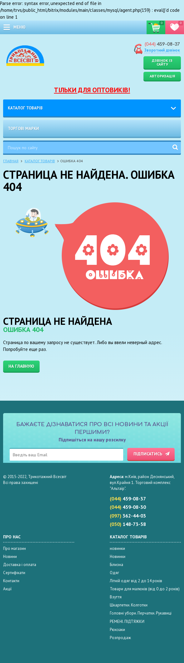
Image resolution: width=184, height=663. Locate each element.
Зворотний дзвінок (162, 50)
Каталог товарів (25, 108)
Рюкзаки (117, 629)
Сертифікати (14, 572)
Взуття (116, 597)
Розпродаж (120, 637)
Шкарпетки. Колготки (129, 605)
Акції (7, 589)
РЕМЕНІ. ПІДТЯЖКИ (127, 621)
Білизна (116, 564)
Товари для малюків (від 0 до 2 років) (145, 589)
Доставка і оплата (19, 564)
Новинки (117, 556)
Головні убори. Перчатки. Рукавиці (141, 613)
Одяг (114, 572)
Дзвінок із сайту (162, 62)
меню (19, 27)
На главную (21, 366)
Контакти (11, 580)
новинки (117, 548)
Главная (10, 161)
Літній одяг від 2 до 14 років (136, 580)
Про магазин (14, 548)
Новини (10, 556)
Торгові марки (23, 128)
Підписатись (147, 454)
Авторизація (162, 76)
